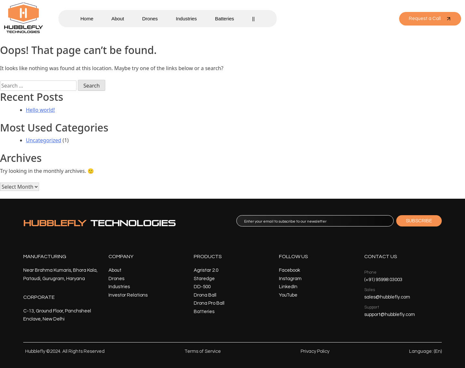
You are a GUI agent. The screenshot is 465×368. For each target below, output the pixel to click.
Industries (186, 18)
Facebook (289, 270)
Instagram (290, 278)
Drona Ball (205, 295)
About (117, 18)
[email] (315, 220)
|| (253, 18)
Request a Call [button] (430, 18)
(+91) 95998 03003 (383, 279)
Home (86, 18)
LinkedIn (288, 286)
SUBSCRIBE (419, 220)
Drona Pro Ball (209, 303)
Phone (370, 272)
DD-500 (202, 286)
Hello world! (40, 109)
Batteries (224, 18)
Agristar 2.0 (206, 270)
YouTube (288, 295)
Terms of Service (202, 351)
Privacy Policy (315, 351)
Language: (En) (425, 351)
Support (371, 307)
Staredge (204, 278)
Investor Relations (128, 295)
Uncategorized (43, 140)
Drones (150, 18)
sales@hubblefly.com (387, 297)
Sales (369, 290)
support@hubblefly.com (389, 314)
